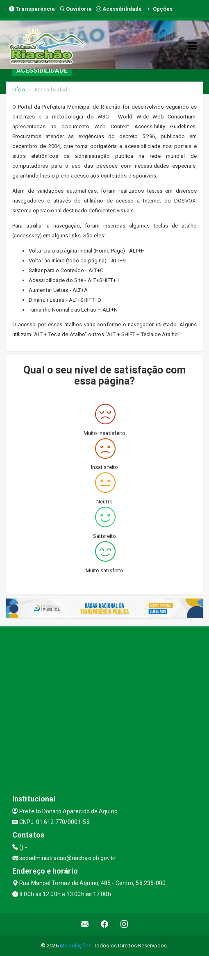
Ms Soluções (75, 945)
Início (18, 89)
